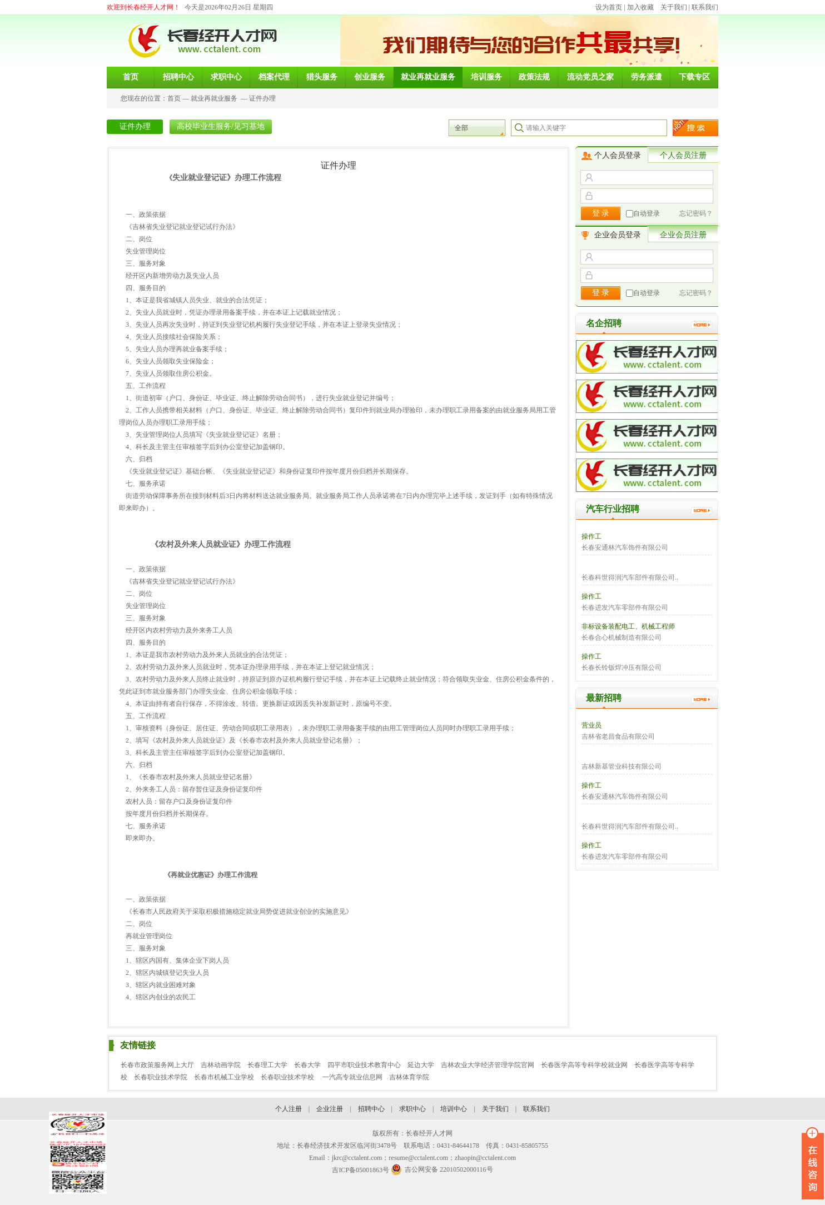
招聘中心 (371, 1109)
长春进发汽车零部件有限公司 (625, 607)
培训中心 (453, 1109)
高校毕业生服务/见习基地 (221, 126)
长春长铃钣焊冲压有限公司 (622, 667)
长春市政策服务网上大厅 (157, 1065)
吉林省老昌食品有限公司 (618, 736)
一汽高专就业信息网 (352, 1077)
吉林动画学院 (221, 1065)
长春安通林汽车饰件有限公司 (625, 547)
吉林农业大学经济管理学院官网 (487, 1065)
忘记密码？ (696, 213)
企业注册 (329, 1109)
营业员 (592, 725)
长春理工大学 (267, 1065)
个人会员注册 (683, 155)
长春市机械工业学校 (224, 1077)
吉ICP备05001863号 (360, 1170)
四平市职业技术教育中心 (364, 1065)
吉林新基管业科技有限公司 (622, 766)
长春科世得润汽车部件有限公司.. (630, 577)
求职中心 (412, 1109)
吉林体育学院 (409, 1077)
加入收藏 (640, 7)
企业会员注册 (683, 235)
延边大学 (420, 1065)
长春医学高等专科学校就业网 (584, 1065)
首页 (174, 98)
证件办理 (262, 98)
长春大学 (307, 1065)
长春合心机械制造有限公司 (622, 637)
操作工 (592, 536)
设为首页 (608, 7)
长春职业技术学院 (160, 1077)
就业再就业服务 (214, 98)
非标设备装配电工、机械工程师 (628, 626)
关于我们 (673, 7)
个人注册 (288, 1109)
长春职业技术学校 (288, 1077)
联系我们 (705, 7)
